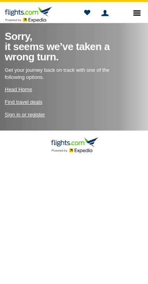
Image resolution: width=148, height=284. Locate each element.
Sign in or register (25, 115)
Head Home (18, 89)
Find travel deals (23, 102)
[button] (87, 14)
